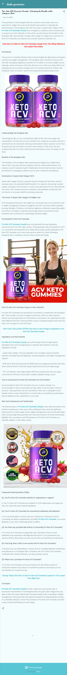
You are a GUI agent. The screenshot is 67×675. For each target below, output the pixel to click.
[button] (64, 11)
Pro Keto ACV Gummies (47, 519)
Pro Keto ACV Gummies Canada (14, 30)
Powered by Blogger (33, 667)
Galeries (38, 671)
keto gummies (15, 4)
